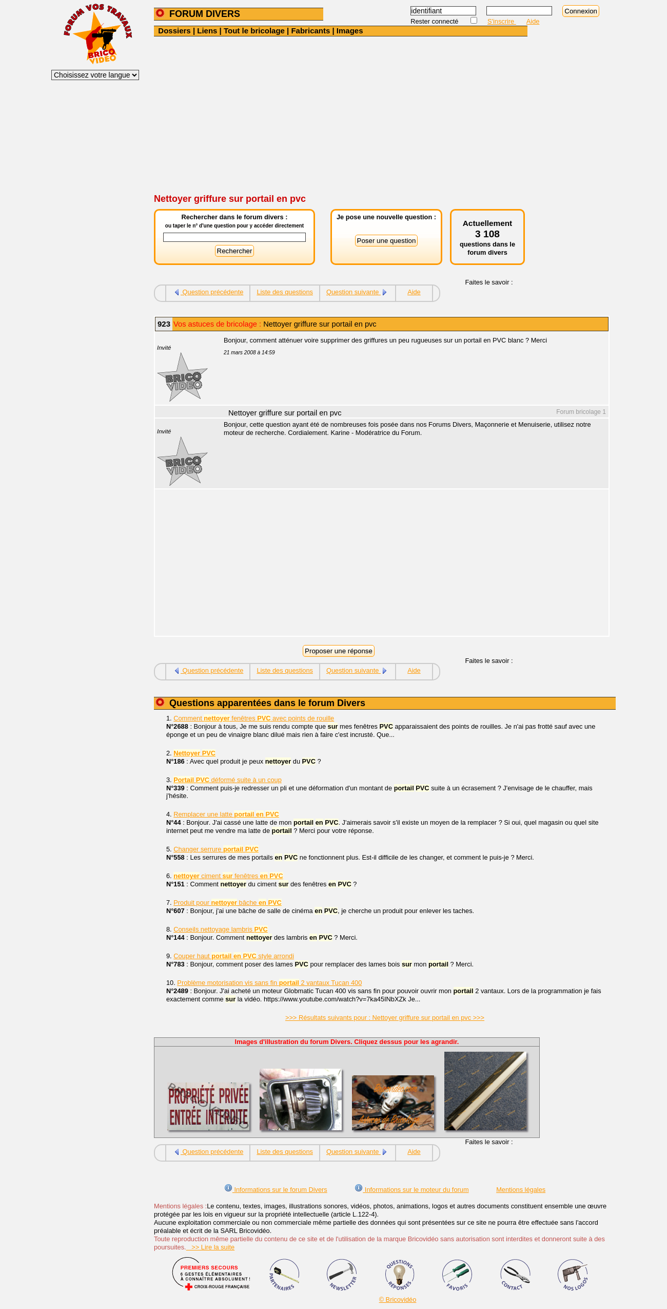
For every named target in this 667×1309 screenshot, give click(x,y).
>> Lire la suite (210, 1247)
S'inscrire (501, 21)
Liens (207, 30)
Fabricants (310, 30)
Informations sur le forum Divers (275, 1189)
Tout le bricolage (254, 30)
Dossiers (174, 30)
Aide (533, 21)
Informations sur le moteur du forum (411, 1189)
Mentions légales (520, 1189)
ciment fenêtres (228, 876)
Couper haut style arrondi (233, 956)
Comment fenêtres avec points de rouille (253, 718)
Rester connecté (435, 21)
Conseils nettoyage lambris (220, 929)
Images (350, 30)
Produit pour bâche (227, 902)
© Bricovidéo (398, 1299)
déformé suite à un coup (227, 780)
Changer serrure (216, 849)
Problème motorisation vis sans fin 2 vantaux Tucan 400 (269, 983)
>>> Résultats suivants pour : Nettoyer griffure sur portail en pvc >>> (384, 1017)
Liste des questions (285, 292)
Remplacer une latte (226, 814)
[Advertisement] (385, 113)
